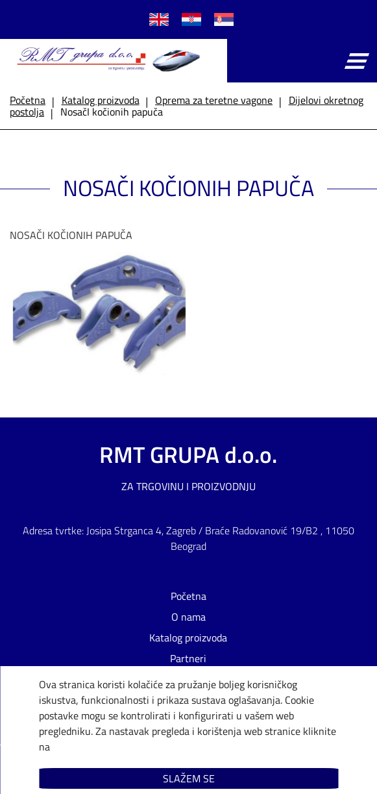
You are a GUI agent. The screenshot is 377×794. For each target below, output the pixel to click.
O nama (188, 617)
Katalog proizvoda (188, 637)
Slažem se (189, 778)
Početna (188, 596)
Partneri (188, 658)
